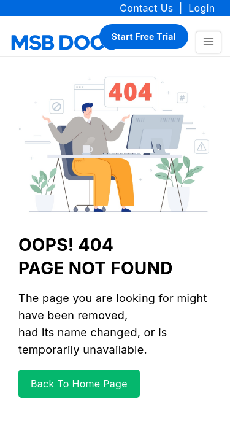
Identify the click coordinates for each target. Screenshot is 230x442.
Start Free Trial (144, 36)
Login (201, 8)
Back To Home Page (79, 384)
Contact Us (146, 8)
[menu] (208, 42)
